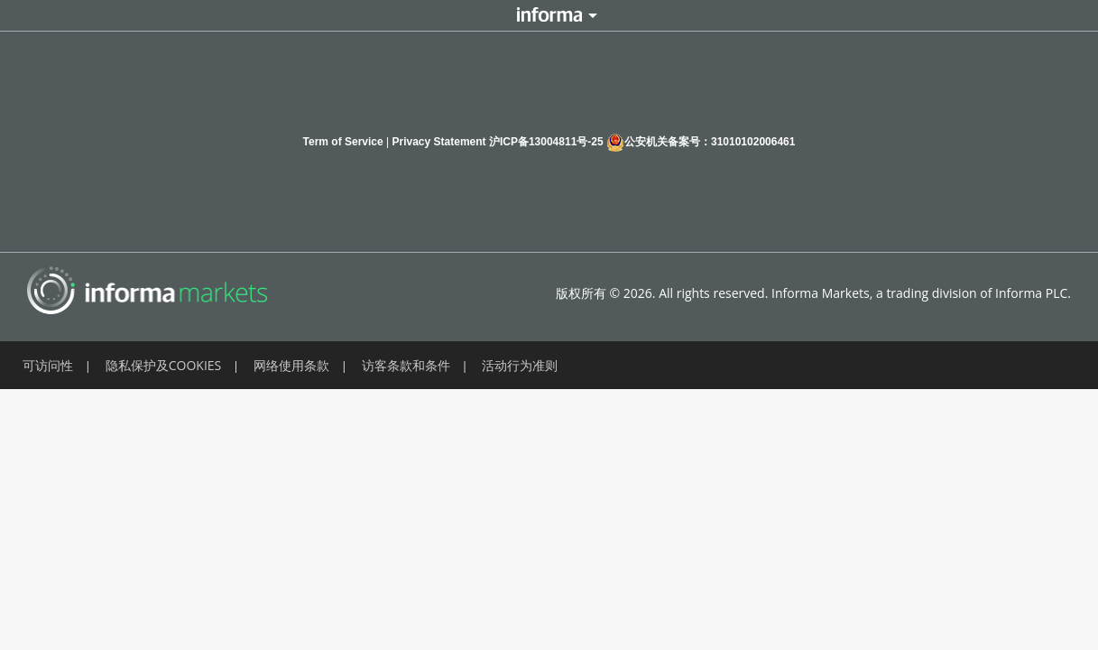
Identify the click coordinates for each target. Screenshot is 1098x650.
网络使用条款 (291, 365)
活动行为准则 (520, 365)
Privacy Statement (439, 141)
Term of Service (343, 141)
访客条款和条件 (406, 365)
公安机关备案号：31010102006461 (700, 142)
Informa (549, 15)
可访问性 (48, 365)
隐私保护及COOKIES (164, 365)
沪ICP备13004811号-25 (546, 141)
